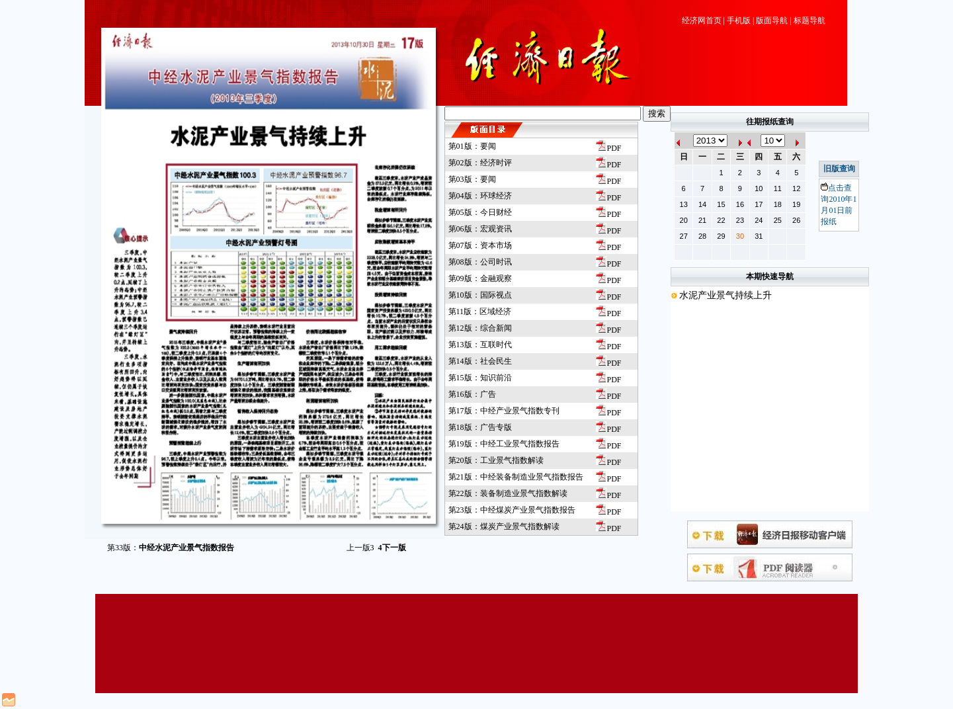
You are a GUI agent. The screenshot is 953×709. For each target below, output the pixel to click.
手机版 (739, 20)
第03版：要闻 (472, 179)
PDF (608, 148)
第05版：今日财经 (480, 212)
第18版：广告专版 (480, 427)
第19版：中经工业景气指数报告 (503, 443)
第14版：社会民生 (480, 361)
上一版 (360, 547)
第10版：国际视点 (480, 295)
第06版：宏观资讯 (480, 228)
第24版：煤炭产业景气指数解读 (503, 526)
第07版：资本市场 (480, 245)
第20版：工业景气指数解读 (496, 460)
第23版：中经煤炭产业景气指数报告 (511, 510)
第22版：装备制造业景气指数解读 (507, 493)
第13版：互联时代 (480, 344)
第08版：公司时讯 (480, 262)
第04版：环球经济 (480, 195)
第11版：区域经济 (480, 311)
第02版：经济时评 (480, 162)
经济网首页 (702, 20)
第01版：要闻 (472, 146)
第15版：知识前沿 (480, 377)
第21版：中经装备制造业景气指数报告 (515, 476)
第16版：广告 (472, 394)
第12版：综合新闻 (480, 328)
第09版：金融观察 (480, 278)
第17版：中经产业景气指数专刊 (503, 410)
